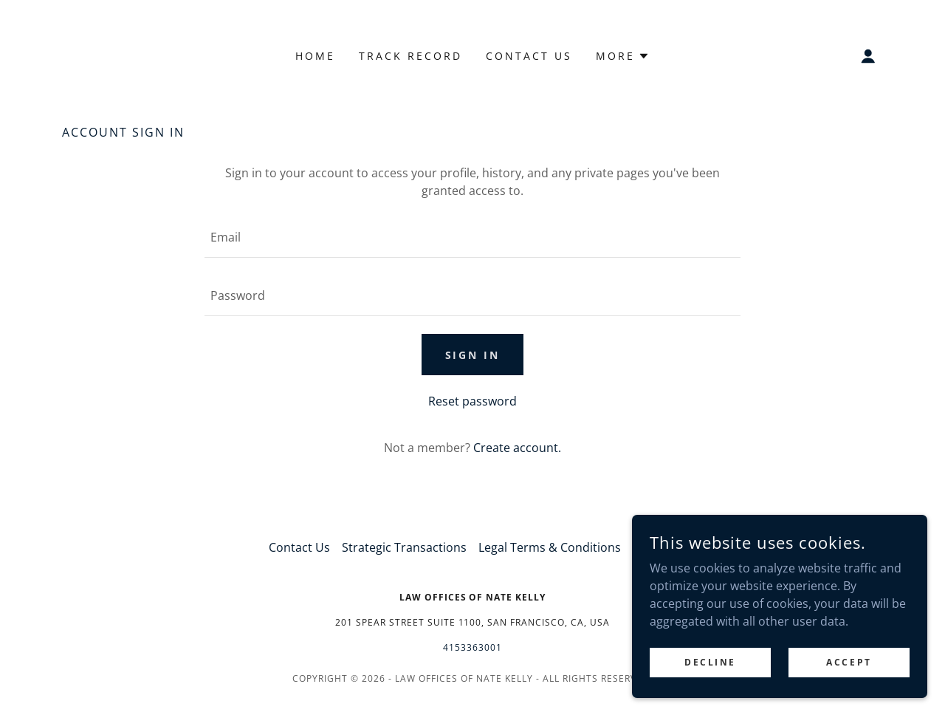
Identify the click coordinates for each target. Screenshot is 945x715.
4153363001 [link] (472, 647)
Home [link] (315, 56)
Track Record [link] (410, 56)
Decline (710, 662)
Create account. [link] (517, 447)
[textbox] (472, 237)
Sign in (473, 355)
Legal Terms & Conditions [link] (549, 547)
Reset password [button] (472, 401)
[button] (623, 56)
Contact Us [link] (529, 56)
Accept (848, 662)
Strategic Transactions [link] (404, 547)
